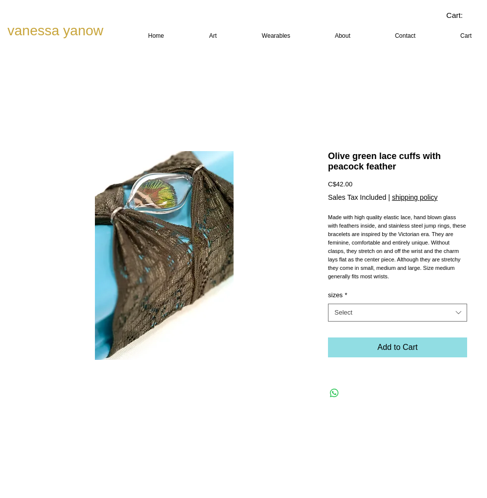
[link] (462, 15)
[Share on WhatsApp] (334, 393)
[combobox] (397, 313)
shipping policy (415, 197)
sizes (337, 295)
